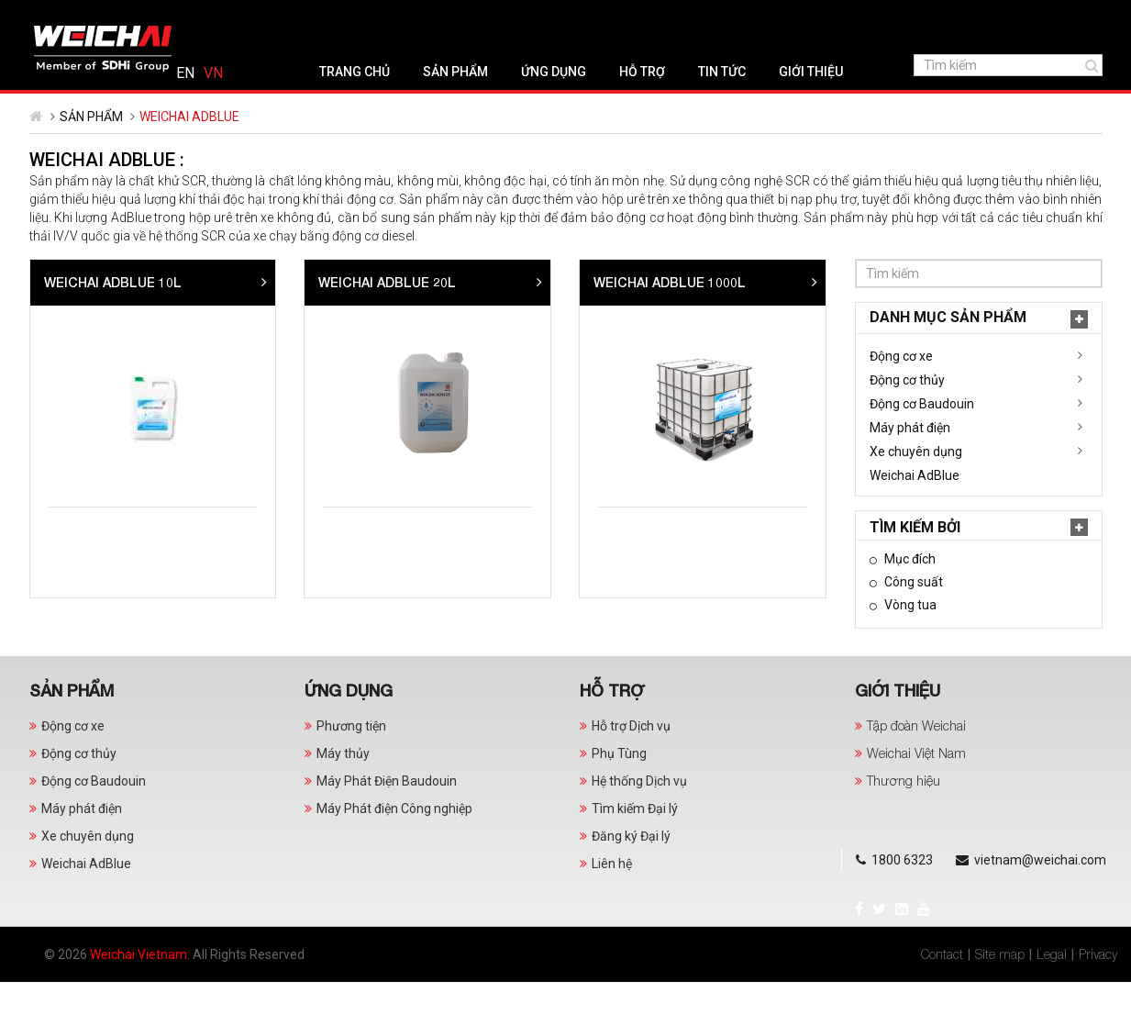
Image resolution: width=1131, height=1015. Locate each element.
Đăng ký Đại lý (631, 869)
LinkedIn (89, 14)
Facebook (47, 14)
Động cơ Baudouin (96, 436)
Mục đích (83, 592)
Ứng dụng (486, 104)
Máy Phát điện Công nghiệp (394, 841)
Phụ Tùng (619, 786)
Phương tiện (351, 759)
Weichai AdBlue (89, 508)
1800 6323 (185, 16)
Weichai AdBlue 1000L (945, 315)
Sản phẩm (388, 104)
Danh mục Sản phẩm (122, 350)
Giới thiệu (744, 104)
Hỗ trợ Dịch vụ (631, 759)
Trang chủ (287, 104)
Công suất (86, 615)
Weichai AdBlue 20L (662, 315)
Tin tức (655, 104)
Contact (942, 987)
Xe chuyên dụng (90, 484)
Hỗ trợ (575, 104)
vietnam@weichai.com (322, 16)
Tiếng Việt (1077, 16)
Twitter (67, 14)
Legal (1052, 987)
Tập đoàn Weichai (916, 758)
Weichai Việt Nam (916, 786)
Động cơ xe (75, 389)
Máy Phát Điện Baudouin (386, 814)
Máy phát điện (84, 460)
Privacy (1098, 987)
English (1049, 16)
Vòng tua (83, 637)
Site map (1000, 987)
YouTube (111, 14)
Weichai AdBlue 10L (388, 315)
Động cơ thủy (81, 413)
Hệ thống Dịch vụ (639, 814)
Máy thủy (343, 786)
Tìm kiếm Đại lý (635, 841)
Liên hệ (612, 896)
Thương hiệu (903, 813)
